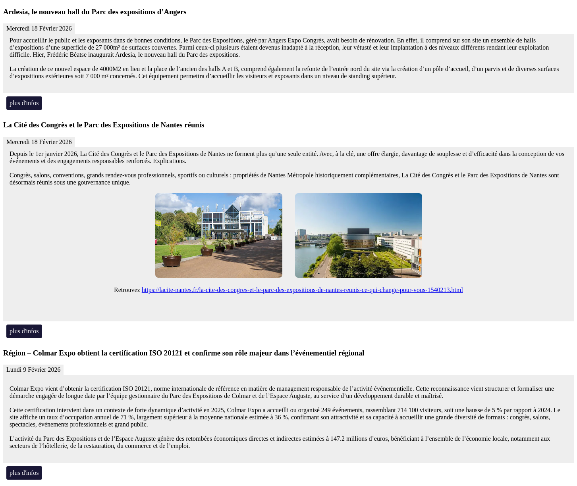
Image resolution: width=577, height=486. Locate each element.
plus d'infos (24, 103)
